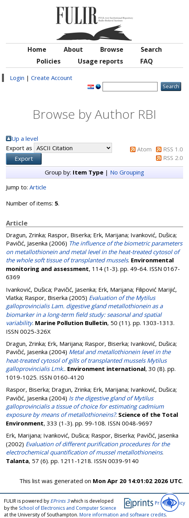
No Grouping (127, 172)
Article (37, 187)
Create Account (51, 78)
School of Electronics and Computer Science (67, 508)
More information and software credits (122, 514)
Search (151, 49)
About (73, 49)
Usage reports (100, 61)
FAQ (146, 61)
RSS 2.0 (173, 158)
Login (17, 78)
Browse (111, 49)
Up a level (24, 138)
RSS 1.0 (173, 149)
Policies (49, 61)
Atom (144, 149)
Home (37, 49)
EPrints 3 (60, 501)
